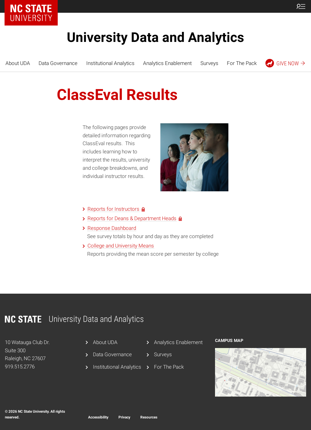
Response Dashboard (111, 228)
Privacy (124, 417)
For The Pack (242, 63)
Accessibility (98, 417)
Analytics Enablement (167, 63)
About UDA (17, 63)
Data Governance (58, 63)
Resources (148, 417)
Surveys (209, 63)
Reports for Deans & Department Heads (131, 218)
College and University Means (120, 246)
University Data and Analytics (155, 37)
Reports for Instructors (113, 209)
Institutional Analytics (110, 63)
